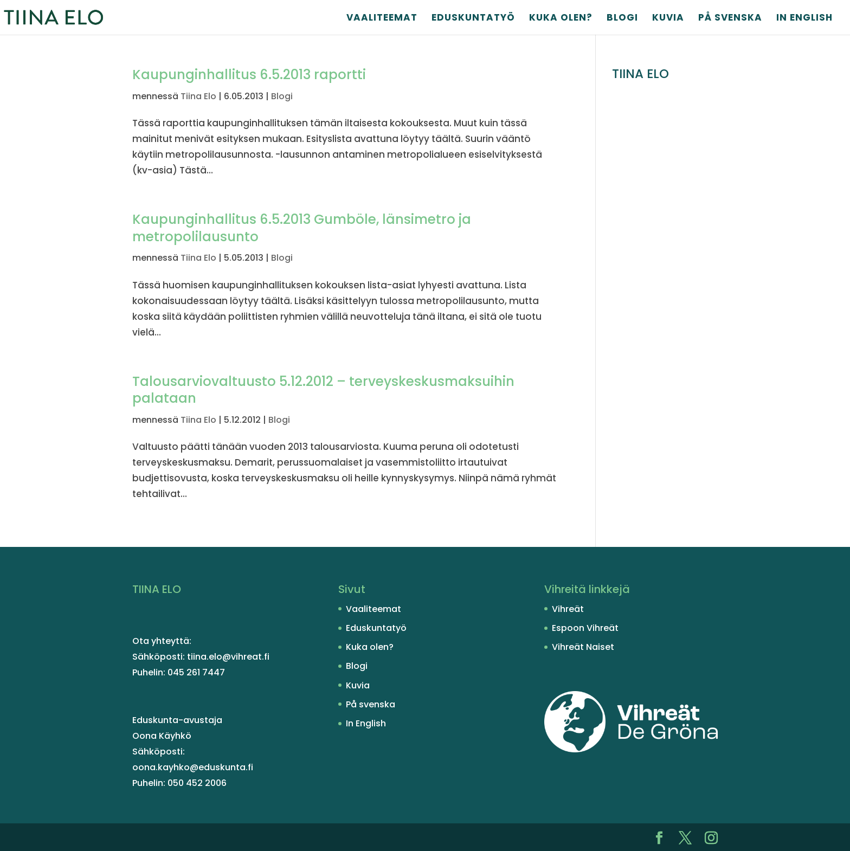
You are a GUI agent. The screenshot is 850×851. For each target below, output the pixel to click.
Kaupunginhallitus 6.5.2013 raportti (249, 74)
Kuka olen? (561, 19)
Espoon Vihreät (585, 628)
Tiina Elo (198, 96)
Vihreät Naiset (583, 647)
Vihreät (568, 609)
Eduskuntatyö (473, 19)
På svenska (730, 19)
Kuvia (668, 19)
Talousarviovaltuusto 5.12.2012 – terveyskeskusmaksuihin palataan (323, 390)
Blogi (622, 19)
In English (804, 19)
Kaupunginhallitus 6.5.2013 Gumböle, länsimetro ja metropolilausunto (301, 228)
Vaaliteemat (381, 19)
